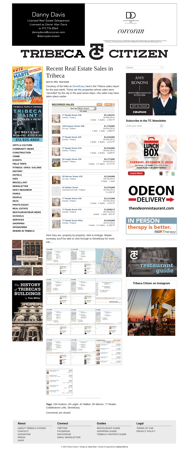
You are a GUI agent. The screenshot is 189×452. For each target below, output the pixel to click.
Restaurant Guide (108, 428)
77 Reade (110, 404)
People (17, 197)
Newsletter (20, 186)
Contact (23, 431)
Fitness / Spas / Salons (27, 167)
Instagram (64, 434)
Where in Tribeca (24, 231)
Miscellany (20, 182)
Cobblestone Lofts (56, 407)
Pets (16, 201)
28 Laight (73, 404)
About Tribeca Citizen (32, 428)
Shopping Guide (107, 431)
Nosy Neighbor (22, 190)
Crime (16, 156)
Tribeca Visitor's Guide (111, 434)
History (18, 171)
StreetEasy (78, 86)
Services (18, 219)
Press (21, 437)
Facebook (63, 431)
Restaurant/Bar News (27, 212)
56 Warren (98, 404)
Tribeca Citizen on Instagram (151, 283)
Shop (21, 440)
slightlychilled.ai (122, 447)
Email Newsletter (69, 437)
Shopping (18, 223)
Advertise (24, 434)
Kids (15, 178)
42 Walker (85, 404)
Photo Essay (21, 205)
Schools (18, 216)
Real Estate (20, 208)
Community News (23, 149)
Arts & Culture (22, 145)
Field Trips (19, 164)
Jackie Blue (92, 447)
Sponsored (20, 227)
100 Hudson (60, 404)
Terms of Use (144, 428)
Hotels (17, 175)
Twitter (62, 428)
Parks (16, 193)
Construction (22, 152)
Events (17, 160)
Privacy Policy (145, 431)
